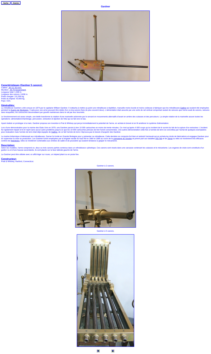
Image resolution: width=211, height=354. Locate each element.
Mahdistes (15, 141)
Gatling (183, 108)
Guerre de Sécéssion (19, 110)
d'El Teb (158, 138)
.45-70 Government (17, 90)
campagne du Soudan (122, 138)
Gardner (105, 6)
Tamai (169, 138)
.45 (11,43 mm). (15, 88)
